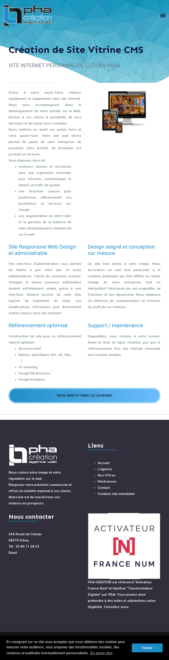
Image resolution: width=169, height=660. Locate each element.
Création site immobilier (116, 494)
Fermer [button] (147, 648)
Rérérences (107, 481)
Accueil (104, 463)
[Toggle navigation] (164, 15)
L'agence (105, 469)
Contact (104, 488)
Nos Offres (106, 475)
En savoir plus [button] (101, 653)
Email (13, 553)
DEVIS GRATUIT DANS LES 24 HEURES (84, 396)
